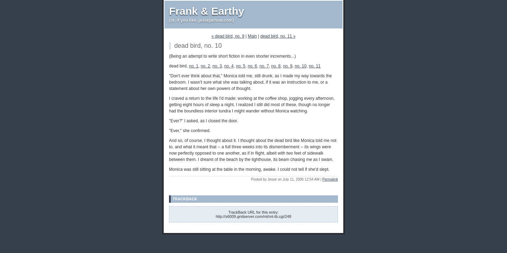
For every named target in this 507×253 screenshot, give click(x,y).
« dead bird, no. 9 (227, 36)
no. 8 (276, 66)
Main (252, 36)
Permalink (330, 179)
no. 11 (314, 66)
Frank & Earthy (206, 11)
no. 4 (229, 66)
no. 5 (240, 66)
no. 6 (252, 66)
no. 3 (217, 66)
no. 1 (194, 66)
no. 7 (264, 66)
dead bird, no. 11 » (277, 36)
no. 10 (300, 66)
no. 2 (205, 66)
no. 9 (288, 66)
